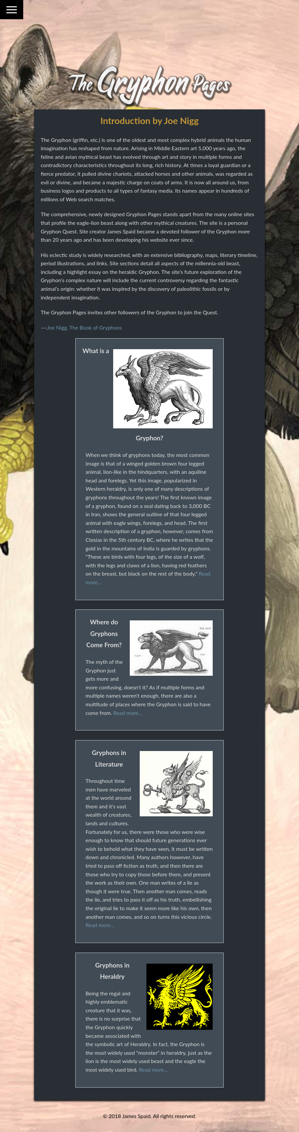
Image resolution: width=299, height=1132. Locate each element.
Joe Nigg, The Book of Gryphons (84, 327)
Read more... (127, 713)
